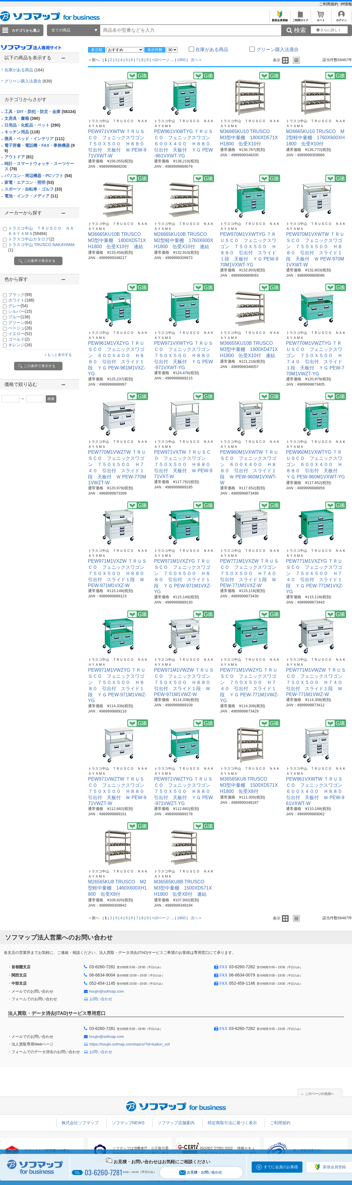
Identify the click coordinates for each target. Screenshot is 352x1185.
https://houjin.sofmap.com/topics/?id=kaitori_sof (129, 1044)
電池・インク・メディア (31, 196)
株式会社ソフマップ (80, 1122)
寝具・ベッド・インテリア (34, 138)
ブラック (20, 294)
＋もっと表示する (58, 355)
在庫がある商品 (24, 70)
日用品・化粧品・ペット (32, 125)
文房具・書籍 (22, 118)
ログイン (341, 19)
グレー (18, 305)
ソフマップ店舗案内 (176, 1122)
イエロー (20, 333)
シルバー (20, 311)
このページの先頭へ (319, 1093)
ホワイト (21, 300)
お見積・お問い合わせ (200, 1172)
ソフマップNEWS (128, 1122)
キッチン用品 (22, 132)
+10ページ (161, 60)
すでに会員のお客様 (281, 1167)
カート (320, 19)
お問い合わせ (100, 999)
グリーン (20, 322)
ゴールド (19, 339)
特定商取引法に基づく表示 (232, 1122)
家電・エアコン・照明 (29, 182)
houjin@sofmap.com (106, 991)
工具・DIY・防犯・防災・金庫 (40, 111)
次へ (194, 60)
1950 (181, 60)
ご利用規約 (329, 4)
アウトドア (18, 156)
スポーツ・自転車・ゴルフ (33, 189)
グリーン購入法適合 (28, 81)
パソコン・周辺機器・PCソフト (38, 175)
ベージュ (20, 328)
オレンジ (20, 344)
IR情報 (346, 4)
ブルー (19, 317)
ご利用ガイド (300, 19)
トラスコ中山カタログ (31, 239)
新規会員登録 (279, 19)
